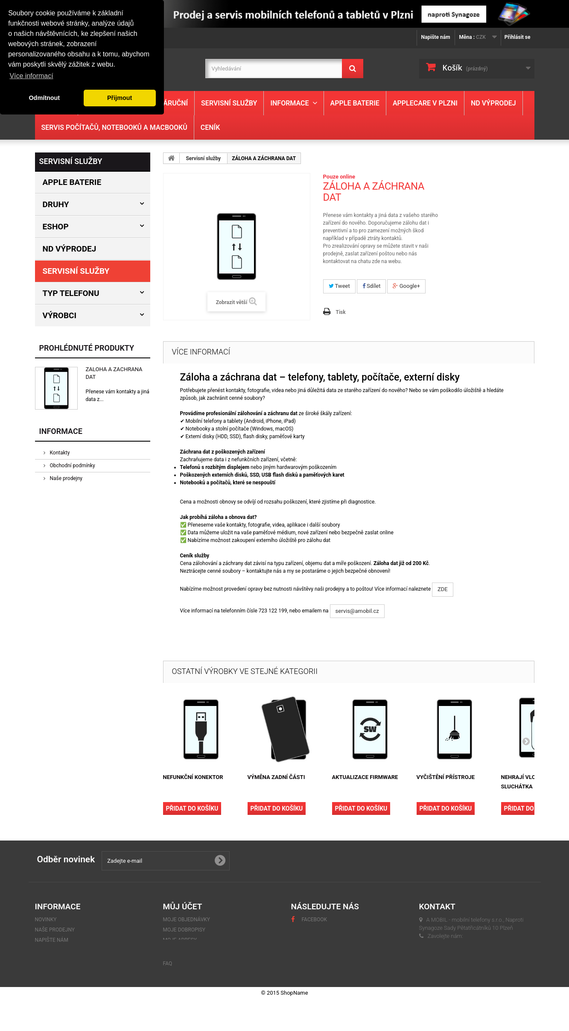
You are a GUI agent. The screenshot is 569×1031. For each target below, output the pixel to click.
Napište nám (435, 37)
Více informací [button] (31, 75)
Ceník (210, 127)
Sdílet (371, 286)
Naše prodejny (65, 478)
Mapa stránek (54, 971)
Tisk (341, 312)
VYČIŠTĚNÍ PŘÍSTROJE (446, 777)
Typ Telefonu (71, 293)
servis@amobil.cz (357, 611)
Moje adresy (180, 940)
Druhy (56, 204)
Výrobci (60, 315)
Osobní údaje (180, 950)
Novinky (46, 920)
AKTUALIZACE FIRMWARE (365, 777)
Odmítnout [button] (44, 97)
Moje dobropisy (184, 930)
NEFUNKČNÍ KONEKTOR (193, 777)
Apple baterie (354, 103)
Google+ (406, 286)
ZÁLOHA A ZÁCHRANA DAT (114, 373)
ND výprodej (493, 103)
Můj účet (182, 906)
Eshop (56, 226)
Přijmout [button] (119, 97)
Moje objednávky (186, 920)
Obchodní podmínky (72, 466)
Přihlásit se (518, 37)
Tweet (339, 286)
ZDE (443, 589)
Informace (289, 103)
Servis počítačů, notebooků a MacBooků (114, 127)
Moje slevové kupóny (192, 961)
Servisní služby (229, 103)
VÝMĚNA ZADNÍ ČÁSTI (276, 777)
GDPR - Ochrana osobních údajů (77, 950)
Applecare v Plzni (425, 103)
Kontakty (59, 453)
